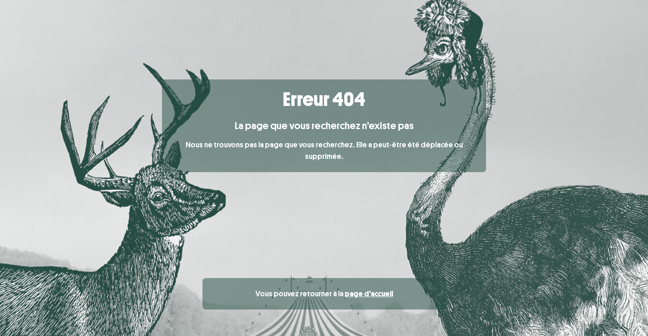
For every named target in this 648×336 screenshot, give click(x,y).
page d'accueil (369, 294)
